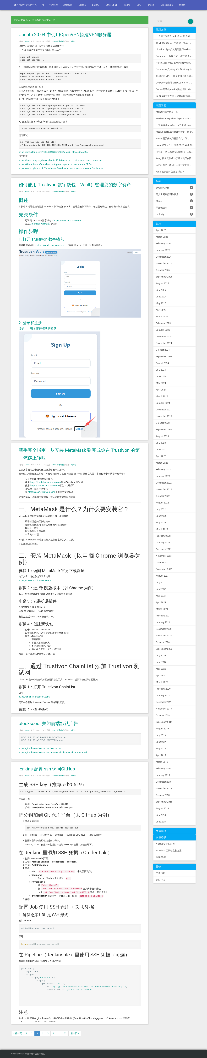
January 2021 (163, 622)
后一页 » (75, 1033)
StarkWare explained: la (176, 118)
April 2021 (161, 602)
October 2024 (163, 350)
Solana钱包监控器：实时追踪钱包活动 (175, 96)
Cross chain (167, 5)
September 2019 (164, 722)
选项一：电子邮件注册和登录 (37, 328)
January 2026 (163, 250)
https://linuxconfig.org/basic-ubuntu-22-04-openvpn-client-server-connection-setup (60, 160)
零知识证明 (174, 207)
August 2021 (162, 575)
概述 (23, 200)
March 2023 (162, 462)
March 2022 (162, 529)
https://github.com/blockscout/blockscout (40, 748)
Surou (27, 41)
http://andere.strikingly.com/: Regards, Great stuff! (176, 131)
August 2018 (162, 808)
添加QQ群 (161, 857)
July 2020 (161, 655)
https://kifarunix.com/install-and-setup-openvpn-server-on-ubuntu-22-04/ (55, 164)
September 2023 (164, 429)
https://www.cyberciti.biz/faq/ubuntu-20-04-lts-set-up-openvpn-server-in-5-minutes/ (61, 168)
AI (43, 5)
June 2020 (161, 662)
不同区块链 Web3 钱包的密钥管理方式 (175, 62)
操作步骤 (28, 231)
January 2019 (163, 775)
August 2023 (162, 436)
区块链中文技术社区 (25, 5)
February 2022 (163, 536)
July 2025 (161, 290)
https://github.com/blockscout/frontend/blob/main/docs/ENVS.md (53, 752)
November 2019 (164, 708)
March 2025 (162, 316)
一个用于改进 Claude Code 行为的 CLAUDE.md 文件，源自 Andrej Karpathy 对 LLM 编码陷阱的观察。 (176, 36)
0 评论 (73, 41)
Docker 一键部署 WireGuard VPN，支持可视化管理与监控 (176, 82)
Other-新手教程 (58, 41)
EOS (140, 5)
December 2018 (164, 781)
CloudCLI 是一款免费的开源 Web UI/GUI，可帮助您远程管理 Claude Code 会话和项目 (176, 49)
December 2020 (164, 629)
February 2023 (163, 469)
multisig (174, 214)
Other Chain (112, 5)
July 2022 (161, 509)
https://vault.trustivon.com (67, 220)
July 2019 (161, 735)
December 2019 (164, 702)
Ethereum (68, 5)
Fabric (128, 5)
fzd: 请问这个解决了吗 (167, 112)
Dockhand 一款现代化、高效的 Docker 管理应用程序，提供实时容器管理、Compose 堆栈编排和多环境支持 (176, 56)
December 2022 (164, 482)
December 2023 (164, 409)
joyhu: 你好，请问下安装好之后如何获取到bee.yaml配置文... (176, 165)
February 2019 (163, 768)
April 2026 (161, 230)
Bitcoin (151, 5)
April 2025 (161, 310)
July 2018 (161, 815)
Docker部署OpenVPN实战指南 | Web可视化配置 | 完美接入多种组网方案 (176, 89)
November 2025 (164, 263)
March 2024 (162, 396)
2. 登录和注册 (30, 323)
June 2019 (161, 742)
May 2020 (161, 669)
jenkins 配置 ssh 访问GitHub (47, 769)
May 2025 (161, 303)
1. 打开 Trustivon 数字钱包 (41, 239)
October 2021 (163, 562)
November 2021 (164, 556)
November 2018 (164, 788)
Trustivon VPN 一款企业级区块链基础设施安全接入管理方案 (176, 76)
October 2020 (163, 642)
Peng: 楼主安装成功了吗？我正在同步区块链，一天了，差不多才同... (176, 158)
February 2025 (163, 323)
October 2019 (163, 715)
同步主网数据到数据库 (174, 194)
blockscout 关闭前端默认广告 (48, 723)
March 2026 (162, 237)
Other (182, 5)
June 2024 (161, 376)
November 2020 (164, 635)
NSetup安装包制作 (165, 844)
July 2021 (161, 582)
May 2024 (161, 383)
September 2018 (164, 801)
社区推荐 (53, 5)
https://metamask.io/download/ (35, 580)
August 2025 (162, 283)
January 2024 (163, 403)
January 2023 (163, 476)
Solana (83, 5)
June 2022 (161, 516)
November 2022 (164, 489)
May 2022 (161, 522)
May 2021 (161, 595)
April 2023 (161, 456)
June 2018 (161, 821)
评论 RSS (160, 879)
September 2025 (164, 276)
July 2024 (161, 369)
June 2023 (161, 449)
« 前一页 (17, 1033)
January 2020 (163, 695)
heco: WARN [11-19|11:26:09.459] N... (175, 145)
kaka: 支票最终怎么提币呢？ (170, 171)
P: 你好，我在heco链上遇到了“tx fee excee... (176, 151)
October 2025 (163, 270)
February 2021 (163, 615)
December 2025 (164, 256)
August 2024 (162, 363)
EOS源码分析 (174, 187)
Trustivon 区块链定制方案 (169, 850)
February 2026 (163, 243)
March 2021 (162, 609)
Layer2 (96, 5)
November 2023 (164, 416)
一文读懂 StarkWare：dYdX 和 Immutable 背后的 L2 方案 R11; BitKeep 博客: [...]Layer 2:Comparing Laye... (176, 125)
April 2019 (161, 755)
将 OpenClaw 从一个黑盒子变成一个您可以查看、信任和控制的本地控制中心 (176, 42)
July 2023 (161, 443)
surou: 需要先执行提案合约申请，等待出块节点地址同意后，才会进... (176, 138)
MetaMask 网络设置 (40, 223)
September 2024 (164, 356)
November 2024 (164, 343)
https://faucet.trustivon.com (44, 485)
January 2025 (163, 330)
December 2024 (164, 336)
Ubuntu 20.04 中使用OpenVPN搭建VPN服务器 (65, 34)
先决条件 (28, 214)
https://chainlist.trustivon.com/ (34, 696)
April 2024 (161, 389)
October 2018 (163, 795)
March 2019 (162, 762)
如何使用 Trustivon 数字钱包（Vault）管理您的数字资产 (75, 184)
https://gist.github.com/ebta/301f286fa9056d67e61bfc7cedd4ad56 (53, 152)
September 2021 (164, 569)
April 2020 (161, 675)
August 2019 (162, 728)
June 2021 (161, 589)
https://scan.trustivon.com (41, 492)
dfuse (174, 200)
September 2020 (164, 649)
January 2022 (163, 542)
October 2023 (163, 423)
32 (65, 1033)
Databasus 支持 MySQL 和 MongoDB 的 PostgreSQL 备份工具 (176, 69)
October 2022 (163, 496)
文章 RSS (160, 873)
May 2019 (161, 748)
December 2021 (164, 549)
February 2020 (163, 688)
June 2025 (161, 296)
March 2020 (162, 682)
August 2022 (162, 502)
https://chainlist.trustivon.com (45, 482)
